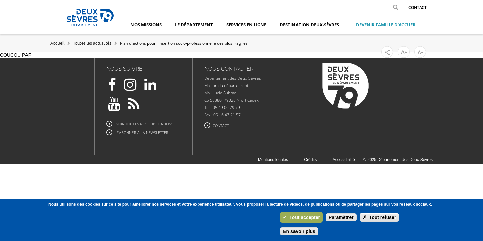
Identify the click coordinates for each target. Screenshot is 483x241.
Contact (417, 7)
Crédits (310, 159)
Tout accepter (301, 217)
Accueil (57, 43)
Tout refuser (379, 217)
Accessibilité (344, 159)
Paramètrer (341, 217)
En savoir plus (299, 231)
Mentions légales (273, 159)
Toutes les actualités (92, 43)
